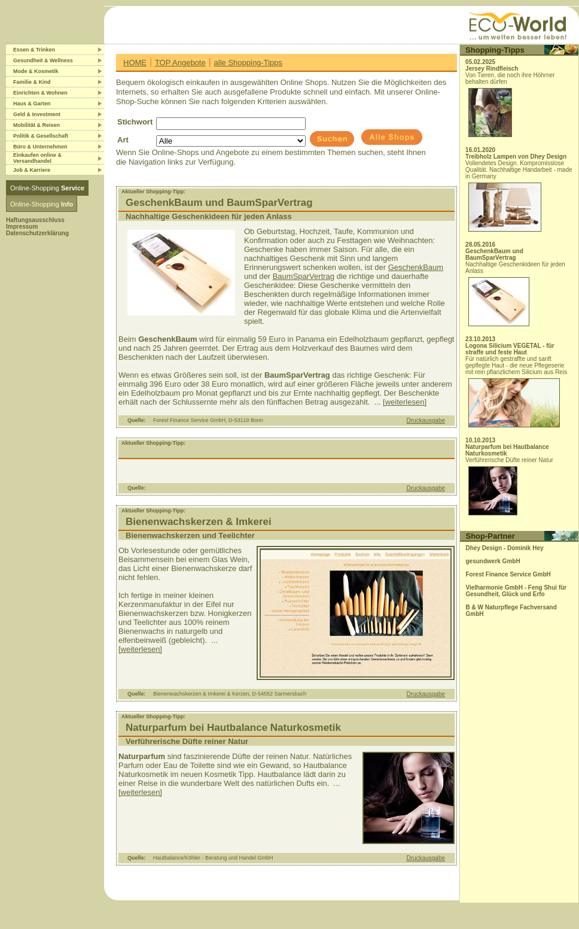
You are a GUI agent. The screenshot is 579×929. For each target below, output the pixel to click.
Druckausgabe (426, 420)
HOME (135, 62)
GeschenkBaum (416, 267)
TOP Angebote (180, 62)
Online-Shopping (47, 188)
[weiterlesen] (404, 401)
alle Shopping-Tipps (248, 62)
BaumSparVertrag (303, 276)
